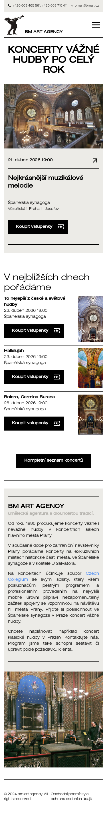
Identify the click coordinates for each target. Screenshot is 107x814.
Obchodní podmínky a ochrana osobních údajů (71, 797)
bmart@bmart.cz (87, 6)
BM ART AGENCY (33, 24)
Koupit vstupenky (40, 226)
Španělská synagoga (29, 203)
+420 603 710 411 (54, 6)
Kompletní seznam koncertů (53, 461)
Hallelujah (14, 351)
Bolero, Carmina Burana (29, 397)
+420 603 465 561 (26, 6)
